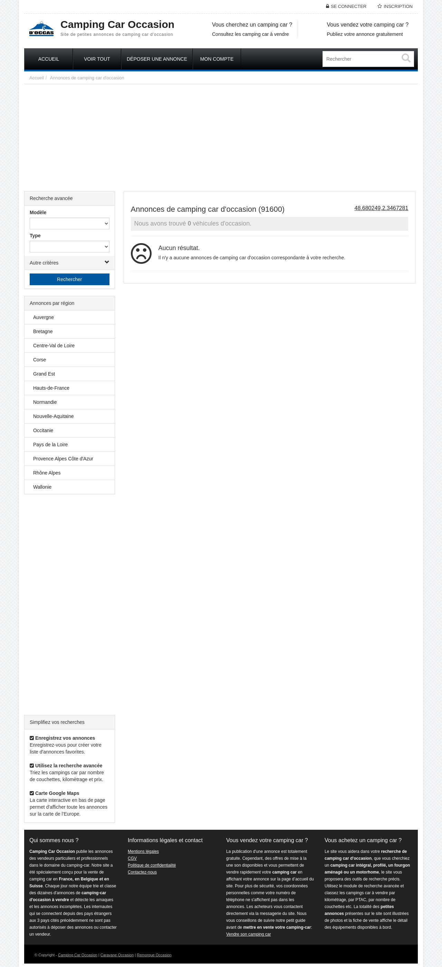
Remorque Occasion (154, 955)
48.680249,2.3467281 (382, 208)
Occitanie (43, 430)
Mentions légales (143, 851)
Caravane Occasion (117, 955)
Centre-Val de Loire (54, 345)
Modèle (38, 212)
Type (35, 235)
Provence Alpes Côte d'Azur (63, 458)
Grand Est (44, 374)
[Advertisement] (221, 136)
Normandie (45, 402)
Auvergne (43, 317)
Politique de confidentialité (152, 865)
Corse (39, 359)
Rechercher (69, 279)
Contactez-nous (142, 872)
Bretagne (43, 331)
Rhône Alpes (46, 473)
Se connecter (348, 6)
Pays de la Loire (50, 444)
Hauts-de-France (51, 388)
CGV (132, 858)
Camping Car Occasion (77, 955)
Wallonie (42, 487)
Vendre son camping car (248, 934)
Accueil (36, 77)
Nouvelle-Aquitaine (53, 416)
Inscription (398, 6)
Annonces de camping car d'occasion (87, 77)
